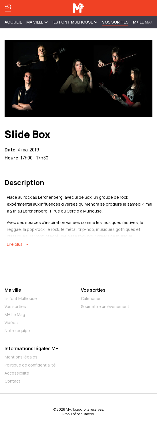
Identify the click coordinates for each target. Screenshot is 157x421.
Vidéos (11, 322)
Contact (12, 381)
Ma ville (13, 290)
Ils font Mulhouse (21, 298)
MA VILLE (37, 22)
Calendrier (91, 298)
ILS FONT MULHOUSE (75, 22)
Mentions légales (21, 357)
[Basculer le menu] (8, 8)
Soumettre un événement (105, 306)
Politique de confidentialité (30, 365)
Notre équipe (17, 330)
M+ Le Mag (143, 22)
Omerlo (88, 414)
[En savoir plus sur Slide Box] (79, 244)
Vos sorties (115, 22)
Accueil (13, 22)
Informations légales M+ (31, 348)
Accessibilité (17, 373)
